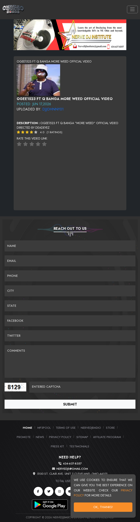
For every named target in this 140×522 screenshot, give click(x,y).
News (40, 437)
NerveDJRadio (91, 427)
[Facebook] (38, 491)
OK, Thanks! (103, 507)
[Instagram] (59, 491)
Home (27, 427)
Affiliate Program (107, 437)
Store (110, 427)
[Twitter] (48, 491)
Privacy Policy (60, 437)
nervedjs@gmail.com (72, 469)
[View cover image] (38, 79)
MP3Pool (44, 427)
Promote (24, 437)
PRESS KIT (57, 446)
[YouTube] (70, 491)
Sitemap (82, 437)
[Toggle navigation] (132, 9)
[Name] (70, 245)
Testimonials (79, 446)
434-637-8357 (72, 463)
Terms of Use (66, 427)
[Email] (70, 260)
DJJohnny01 (53, 109)
